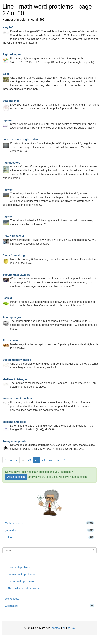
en (64, 628)
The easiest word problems (23, 588)
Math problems (49, 523)
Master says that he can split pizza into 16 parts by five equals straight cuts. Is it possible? (51, 344)
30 (57, 459)
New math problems (19, 567)
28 (43, 459)
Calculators (49, 605)
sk (73, 628)
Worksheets (12, 598)
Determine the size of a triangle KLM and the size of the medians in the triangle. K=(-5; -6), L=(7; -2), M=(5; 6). (48, 425)
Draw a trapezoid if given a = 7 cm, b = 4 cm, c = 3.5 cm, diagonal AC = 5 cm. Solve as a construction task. (49, 240)
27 (36, 459)
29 (50, 459)
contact (56, 628)
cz (69, 628)
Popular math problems (21, 574)
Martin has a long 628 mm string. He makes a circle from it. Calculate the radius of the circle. (49, 259)
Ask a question (16, 476)
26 (29, 459)
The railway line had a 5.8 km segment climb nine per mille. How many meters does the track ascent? (48, 220)
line (51, 537)
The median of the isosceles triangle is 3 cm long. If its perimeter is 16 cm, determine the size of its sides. (50, 383)
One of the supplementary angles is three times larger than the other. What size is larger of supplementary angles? (50, 363)
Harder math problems (21, 581)
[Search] (93, 550)
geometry (49, 530)
